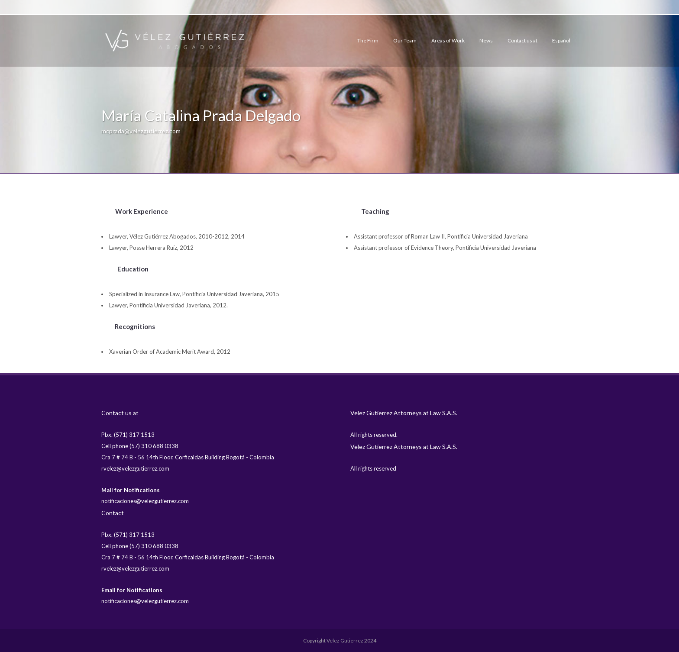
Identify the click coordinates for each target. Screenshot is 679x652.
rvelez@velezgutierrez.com (135, 468)
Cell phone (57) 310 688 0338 (139, 445)
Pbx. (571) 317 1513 (128, 434)
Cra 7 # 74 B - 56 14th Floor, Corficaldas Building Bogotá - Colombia (187, 457)
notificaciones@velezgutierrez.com (145, 500)
